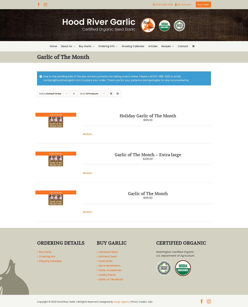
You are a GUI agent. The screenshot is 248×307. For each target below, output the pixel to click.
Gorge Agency (122, 301)
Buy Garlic (45, 252)
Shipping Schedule (50, 261)
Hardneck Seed (108, 252)
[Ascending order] (74, 93)
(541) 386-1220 (163, 4)
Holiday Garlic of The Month (148, 115)
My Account (183, 4)
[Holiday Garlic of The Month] (55, 120)
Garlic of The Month (148, 193)
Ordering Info (47, 256)
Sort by (50, 93)
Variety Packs (107, 275)
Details (88, 134)
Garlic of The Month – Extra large (148, 154)
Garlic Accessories (110, 270)
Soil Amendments (109, 265)
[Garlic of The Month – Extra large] (55, 159)
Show (89, 93)
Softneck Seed (108, 256)
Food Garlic (106, 261)
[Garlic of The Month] (55, 197)
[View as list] (117, 94)
